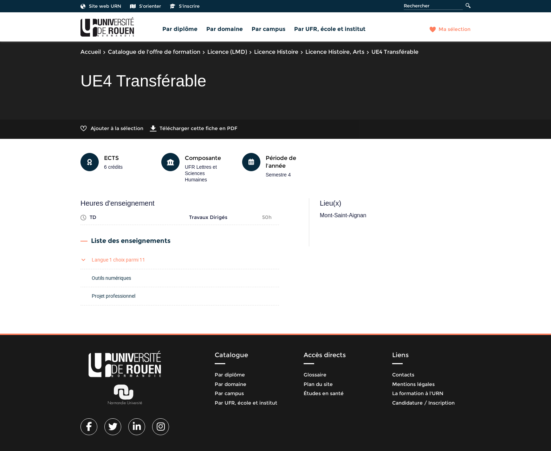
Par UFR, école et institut (329, 29)
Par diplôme (179, 29)
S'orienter (145, 6)
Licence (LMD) (227, 52)
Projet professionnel (113, 295)
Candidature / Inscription (423, 403)
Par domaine (224, 29)
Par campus (268, 29)
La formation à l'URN (417, 393)
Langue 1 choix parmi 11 (118, 259)
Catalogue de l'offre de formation (154, 52)
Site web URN (100, 6)
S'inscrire (185, 6)
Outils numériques (111, 278)
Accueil (90, 52)
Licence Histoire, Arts (334, 52)
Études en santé (324, 393)
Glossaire (315, 375)
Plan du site (318, 384)
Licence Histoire (276, 52)
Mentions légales (413, 384)
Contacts (403, 375)
